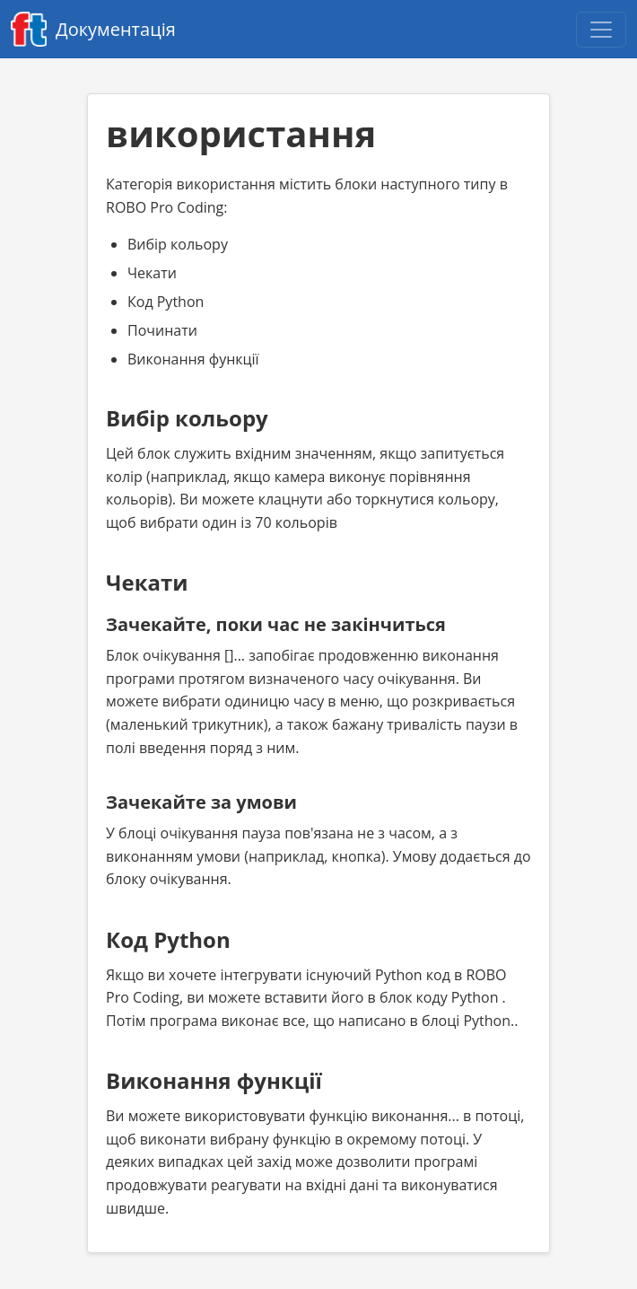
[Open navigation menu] (601, 30)
